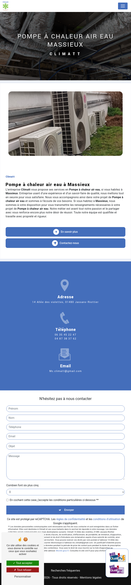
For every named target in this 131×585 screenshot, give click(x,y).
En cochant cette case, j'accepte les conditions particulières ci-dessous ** (54, 500)
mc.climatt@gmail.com (65, 366)
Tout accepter (22, 563)
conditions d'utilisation (106, 519)
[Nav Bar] (123, 6)
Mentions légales (90, 577)
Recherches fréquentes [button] (65, 571)
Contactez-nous (65, 243)
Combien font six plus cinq (22, 485)
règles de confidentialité (70, 519)
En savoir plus (65, 232)
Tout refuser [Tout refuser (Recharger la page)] (22, 569)
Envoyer (69, 510)
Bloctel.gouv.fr (62, 551)
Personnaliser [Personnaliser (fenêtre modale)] (22, 576)
